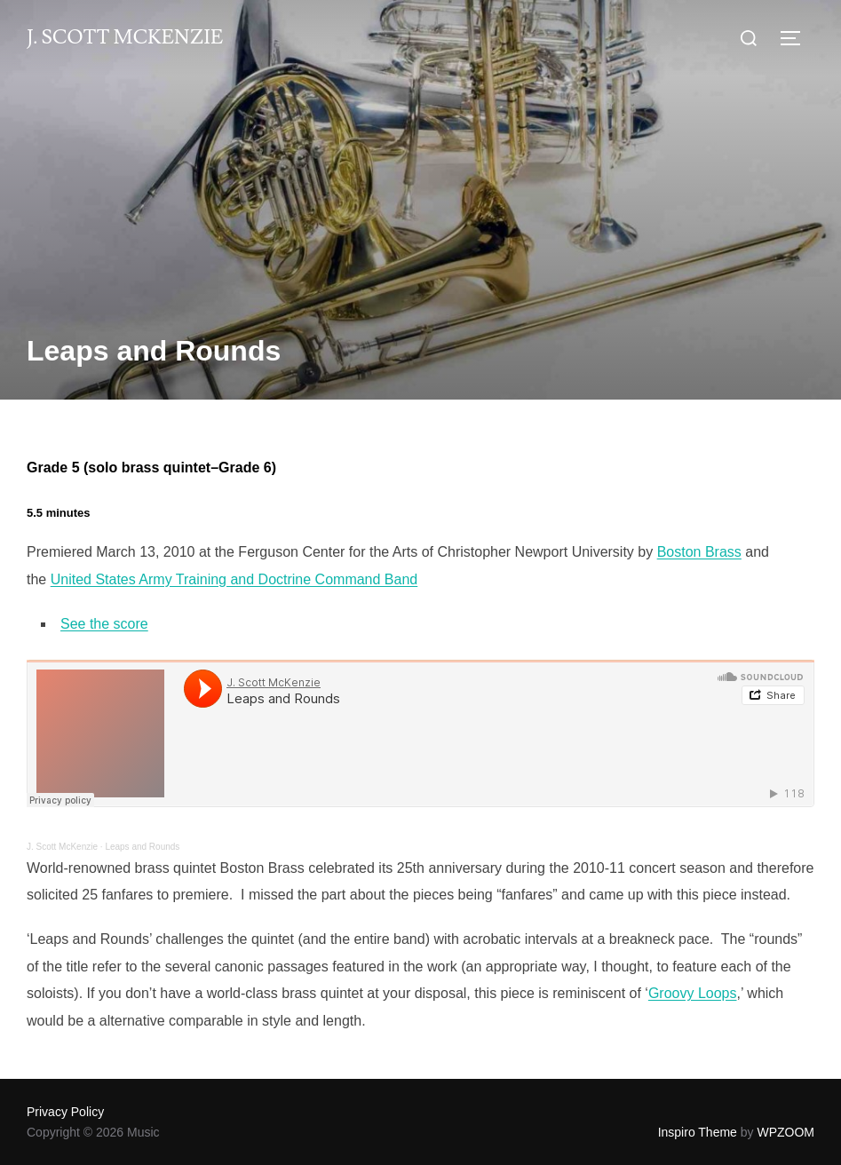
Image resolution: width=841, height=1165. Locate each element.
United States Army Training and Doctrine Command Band (234, 579)
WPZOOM (785, 1132)
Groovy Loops (692, 993)
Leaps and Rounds (142, 847)
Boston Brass (699, 551)
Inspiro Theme (697, 1132)
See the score (104, 623)
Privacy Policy (65, 1112)
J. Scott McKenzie (125, 38)
